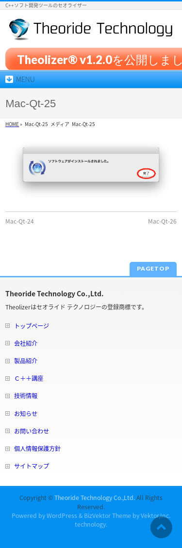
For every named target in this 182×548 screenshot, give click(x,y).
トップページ (31, 326)
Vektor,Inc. (155, 515)
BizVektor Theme (107, 515)
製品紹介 (25, 360)
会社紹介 (25, 343)
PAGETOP (153, 268)
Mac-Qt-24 (19, 221)
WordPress (62, 515)
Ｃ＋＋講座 (28, 378)
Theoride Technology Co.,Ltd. (94, 497)
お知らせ (25, 413)
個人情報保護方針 (37, 448)
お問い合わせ (31, 431)
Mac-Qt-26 (162, 221)
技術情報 (25, 395)
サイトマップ (31, 466)
